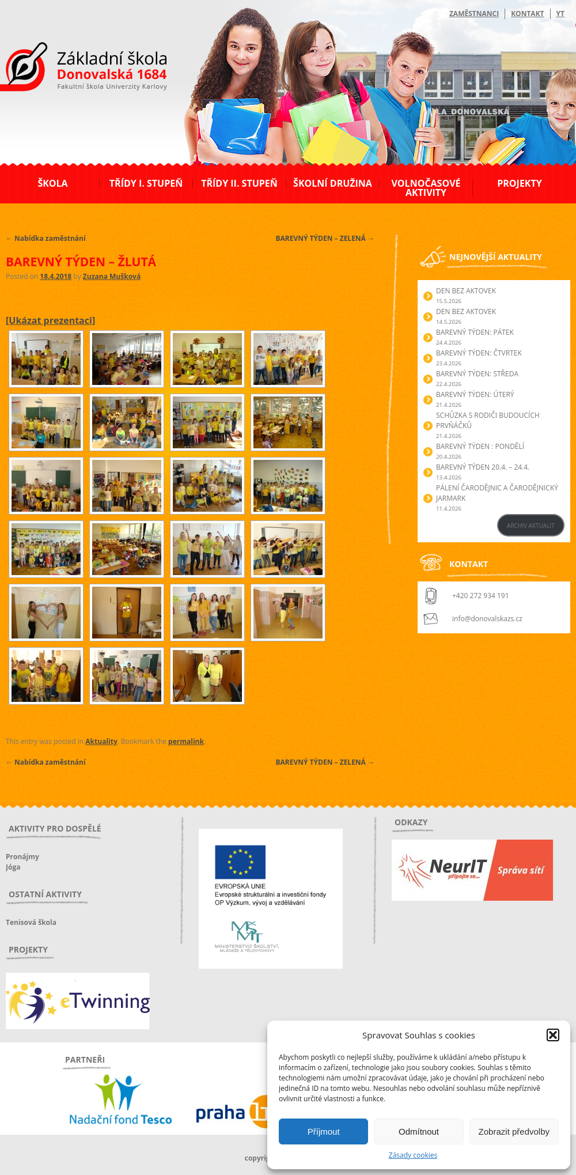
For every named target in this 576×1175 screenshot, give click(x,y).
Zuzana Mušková (112, 276)
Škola (52, 183)
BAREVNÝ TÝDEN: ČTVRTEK (479, 353)
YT (560, 13)
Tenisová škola (31, 922)
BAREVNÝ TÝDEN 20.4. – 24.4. (482, 467)
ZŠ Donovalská (68, 69)
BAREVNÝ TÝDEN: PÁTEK (475, 332)
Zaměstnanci (474, 13)
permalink (186, 741)
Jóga (13, 867)
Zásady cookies (413, 1155)
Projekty (519, 183)
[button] (553, 1035)
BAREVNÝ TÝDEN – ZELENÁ (325, 238)
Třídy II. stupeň (239, 183)
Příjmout (324, 1131)
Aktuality (101, 741)
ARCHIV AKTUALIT (531, 526)
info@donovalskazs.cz (487, 619)
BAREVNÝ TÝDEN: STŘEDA (477, 374)
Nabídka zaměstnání (46, 238)
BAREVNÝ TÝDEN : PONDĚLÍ (480, 446)
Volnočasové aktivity (425, 188)
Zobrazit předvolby (514, 1131)
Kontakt (527, 13)
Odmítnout (419, 1131)
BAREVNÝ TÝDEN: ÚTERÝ (475, 394)
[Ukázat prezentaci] (50, 320)
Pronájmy (22, 857)
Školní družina (332, 183)
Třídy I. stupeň (146, 183)
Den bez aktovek (466, 291)
